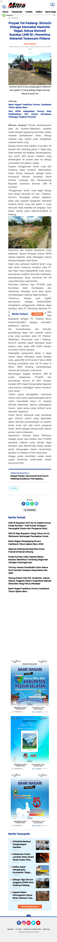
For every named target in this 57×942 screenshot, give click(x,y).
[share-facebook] (23, 504)
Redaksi (10, 929)
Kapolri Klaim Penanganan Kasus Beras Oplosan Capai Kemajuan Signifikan (23, 895)
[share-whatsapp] (32, 504)
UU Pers (18, 929)
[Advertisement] (28, 628)
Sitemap (46, 929)
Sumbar (14, 488)
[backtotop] (28, 917)
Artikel (39, 12)
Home (5, 12)
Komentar (29, 510)
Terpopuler (17, 12)
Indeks (29, 12)
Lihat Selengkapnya (30, 907)
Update (37, 314)
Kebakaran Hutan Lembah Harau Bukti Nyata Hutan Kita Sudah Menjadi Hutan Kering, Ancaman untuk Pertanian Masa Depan (23, 857)
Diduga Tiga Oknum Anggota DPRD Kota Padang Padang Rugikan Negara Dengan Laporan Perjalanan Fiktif (23, 882)
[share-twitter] (28, 504)
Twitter (34, 924)
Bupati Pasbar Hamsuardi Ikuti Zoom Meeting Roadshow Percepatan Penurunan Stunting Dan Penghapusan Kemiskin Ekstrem (29, 477)
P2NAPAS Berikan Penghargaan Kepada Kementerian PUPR (22, 844)
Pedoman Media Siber (32, 929)
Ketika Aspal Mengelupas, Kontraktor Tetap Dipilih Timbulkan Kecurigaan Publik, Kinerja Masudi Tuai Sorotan (22, 870)
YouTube (40, 924)
